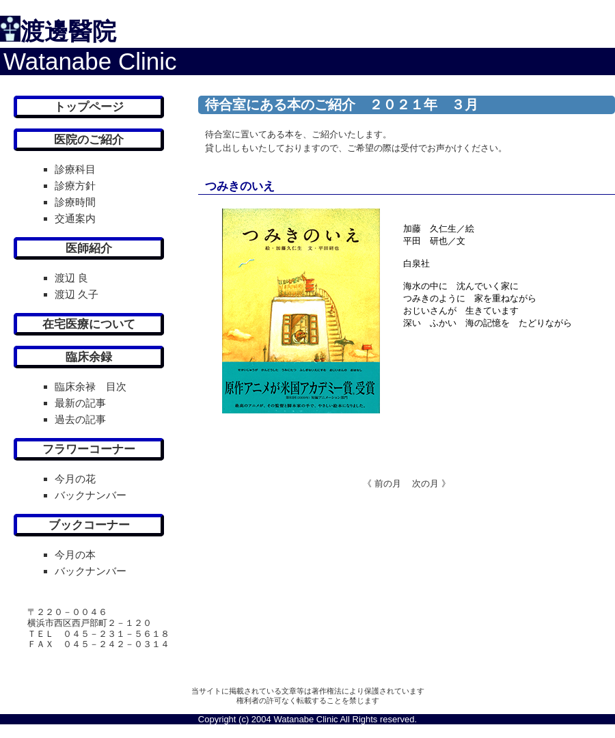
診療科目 (75, 169)
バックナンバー (90, 495)
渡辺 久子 (76, 294)
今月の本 (75, 554)
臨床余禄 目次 (90, 386)
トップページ (89, 106)
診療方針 (75, 185)
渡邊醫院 (68, 31)
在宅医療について (88, 324)
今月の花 (75, 478)
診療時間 (75, 202)
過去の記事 (80, 419)
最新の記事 (80, 403)
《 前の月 (382, 483)
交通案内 (75, 218)
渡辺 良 (71, 278)
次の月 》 (426, 483)
